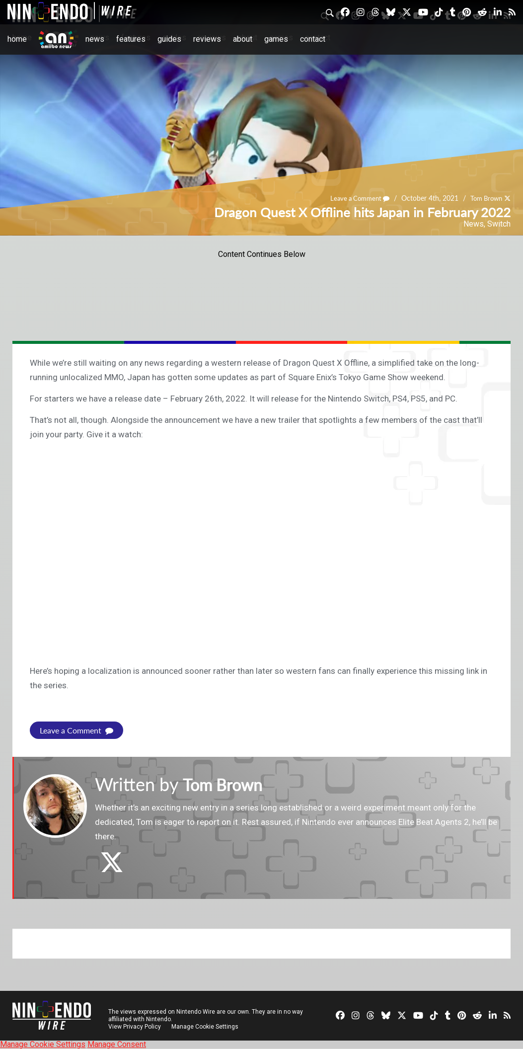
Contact (312, 39)
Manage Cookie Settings (205, 1026)
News (94, 39)
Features (131, 39)
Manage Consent (116, 1044)
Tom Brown (484, 198)
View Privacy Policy (134, 1026)
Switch (499, 224)
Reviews (207, 39)
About (242, 39)
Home (17, 39)
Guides (169, 39)
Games (276, 39)
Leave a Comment (353, 198)
